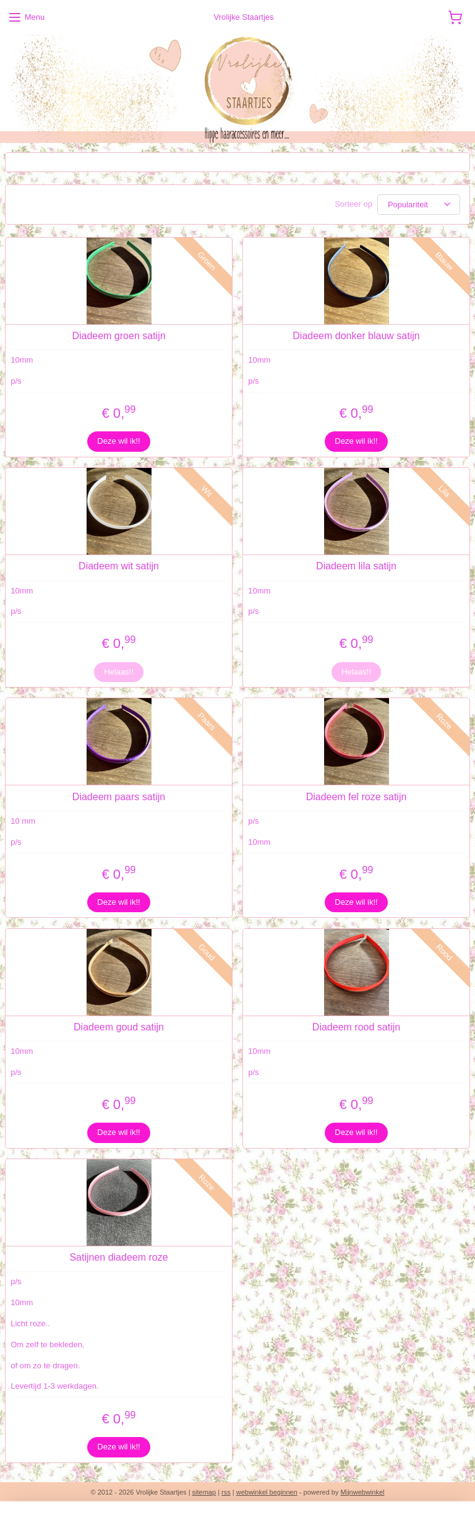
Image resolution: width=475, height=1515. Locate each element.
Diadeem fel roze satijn (356, 796)
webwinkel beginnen (266, 1492)
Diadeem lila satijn (356, 566)
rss (226, 1492)
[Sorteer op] (419, 204)
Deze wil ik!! (118, 441)
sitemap (204, 1492)
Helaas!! (119, 671)
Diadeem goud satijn (119, 1026)
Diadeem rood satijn (356, 1026)
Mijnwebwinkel (363, 1492)
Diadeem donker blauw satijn (356, 335)
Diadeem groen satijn (118, 335)
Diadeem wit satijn (119, 566)
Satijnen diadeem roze (118, 1257)
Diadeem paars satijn (118, 796)
